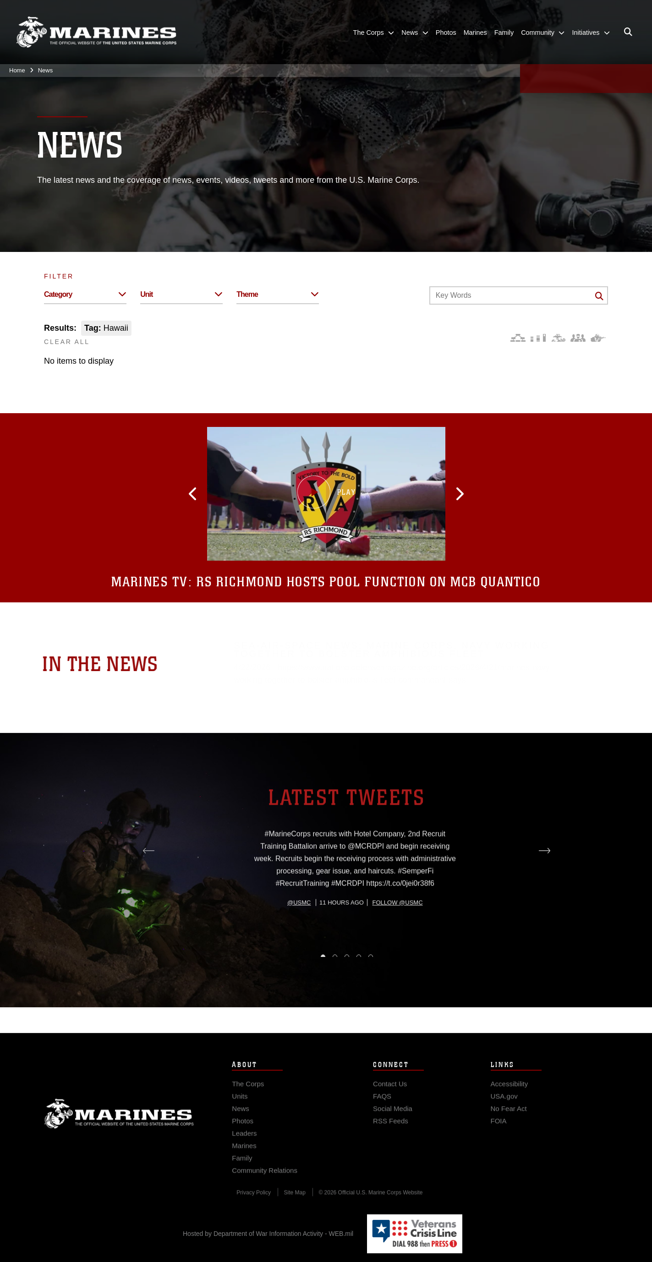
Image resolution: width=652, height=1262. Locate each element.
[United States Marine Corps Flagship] (96, 32)
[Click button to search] (599, 296)
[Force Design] (518, 338)
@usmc (299, 936)
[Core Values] (557, 338)
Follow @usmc (398, 936)
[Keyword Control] (518, 295)
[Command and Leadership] (578, 338)
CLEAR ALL (67, 341)
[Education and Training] (538, 338)
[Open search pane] (628, 32)
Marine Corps (119, 1122)
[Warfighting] (598, 338)
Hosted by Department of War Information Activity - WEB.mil (268, 1233)
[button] (200, 493)
